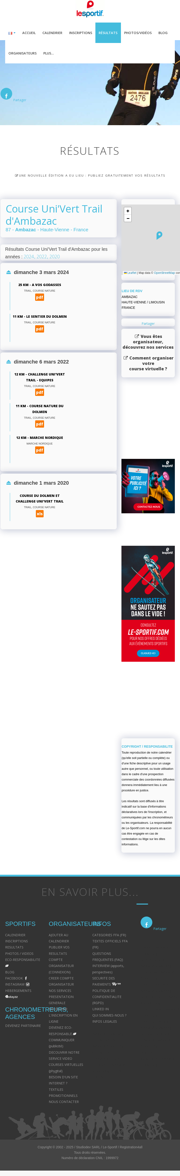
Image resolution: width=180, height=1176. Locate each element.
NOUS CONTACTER (64, 1102)
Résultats (108, 33)
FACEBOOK (14, 978)
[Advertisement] (56, 603)
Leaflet (130, 273)
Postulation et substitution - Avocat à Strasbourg (158, 1059)
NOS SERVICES (60, 991)
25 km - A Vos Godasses (39, 285)
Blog (163, 33)
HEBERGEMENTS (18, 991)
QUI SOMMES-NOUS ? (109, 1016)
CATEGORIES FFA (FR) (109, 935)
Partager (19, 100)
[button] (159, 236)
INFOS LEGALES (104, 1022)
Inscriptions (80, 33)
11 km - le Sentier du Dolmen (40, 317)
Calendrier (52, 33)
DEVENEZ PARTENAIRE (23, 1026)
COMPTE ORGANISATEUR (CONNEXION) (61, 966)
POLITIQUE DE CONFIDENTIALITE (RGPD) (106, 997)
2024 (29, 257)
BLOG (9, 972)
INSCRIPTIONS (16, 941)
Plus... (48, 53)
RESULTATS (14, 948)
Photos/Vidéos (138, 33)
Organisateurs (22, 53)
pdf (39, 297)
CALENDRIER (15, 935)
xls (40, 514)
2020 (54, 257)
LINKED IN (100, 1009)
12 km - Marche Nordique (39, 438)
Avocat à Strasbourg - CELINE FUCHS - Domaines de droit (108, 1052)
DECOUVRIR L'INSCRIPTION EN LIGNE (63, 1015)
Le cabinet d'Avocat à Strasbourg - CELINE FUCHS (108, 1071)
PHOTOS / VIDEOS (19, 954)
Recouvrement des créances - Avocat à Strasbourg (156, 1040)
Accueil (29, 33)
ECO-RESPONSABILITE (22, 960)
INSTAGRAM (14, 985)
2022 (42, 257)
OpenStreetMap (164, 273)
